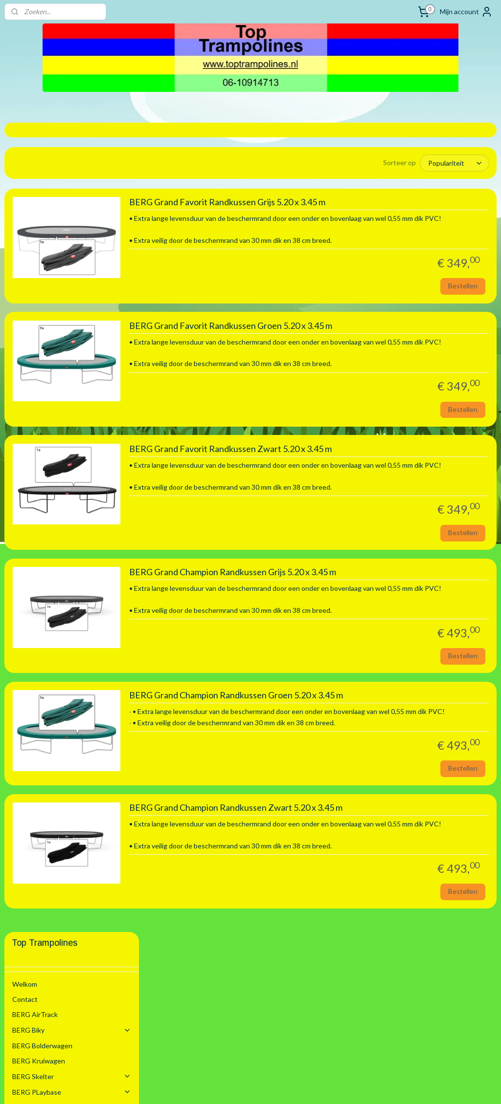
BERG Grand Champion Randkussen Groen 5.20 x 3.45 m (379, 742)
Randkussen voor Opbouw (79, 376)
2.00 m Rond (54, 392)
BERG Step (29, 313)
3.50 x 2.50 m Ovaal (65, 468)
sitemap (220, 1086)
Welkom (24, 175)
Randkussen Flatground (79, 561)
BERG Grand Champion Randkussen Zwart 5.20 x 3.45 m (378, 866)
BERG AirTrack (35, 205)
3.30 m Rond (54, 437)
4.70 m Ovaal (55, 514)
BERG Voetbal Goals (43, 623)
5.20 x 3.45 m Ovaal (65, 529)
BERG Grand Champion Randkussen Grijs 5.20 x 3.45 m (375, 608)
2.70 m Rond (54, 407)
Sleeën (22, 638)
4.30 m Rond (54, 499)
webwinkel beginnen (271, 1086)
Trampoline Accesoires (75, 607)
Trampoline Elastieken (61, 576)
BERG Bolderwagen (42, 236)
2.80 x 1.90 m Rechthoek (73, 422)
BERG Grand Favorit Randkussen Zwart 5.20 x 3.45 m (373, 474)
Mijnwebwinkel (351, 1086)
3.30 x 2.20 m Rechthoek (73, 453)
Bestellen (463, 300)
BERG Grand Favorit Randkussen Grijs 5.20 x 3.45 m (370, 205)
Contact (25, 190)
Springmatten (79, 591)
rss (237, 1086)
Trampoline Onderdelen (75, 360)
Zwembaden (71, 653)
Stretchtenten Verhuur (48, 669)
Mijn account (466, 12)
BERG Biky (71, 220)
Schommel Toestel (71, 298)
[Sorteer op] (405, 163)
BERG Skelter (71, 267)
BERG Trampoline (71, 329)
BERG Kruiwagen (38, 251)
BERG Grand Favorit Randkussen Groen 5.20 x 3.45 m (373, 340)
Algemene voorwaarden (48, 684)
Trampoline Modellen (75, 345)
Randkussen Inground (79, 545)
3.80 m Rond (54, 483)
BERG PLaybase (71, 283)
